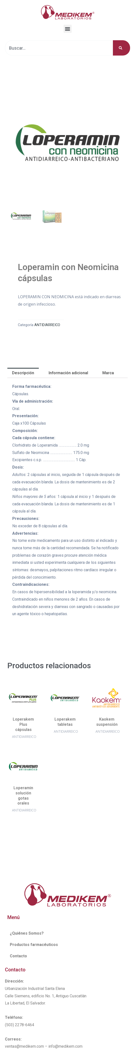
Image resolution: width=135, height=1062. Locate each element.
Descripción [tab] (23, 373)
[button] (68, 29)
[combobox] (59, 48)
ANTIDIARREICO (47, 325)
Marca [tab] (108, 373)
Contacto (18, 956)
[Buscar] (121, 48)
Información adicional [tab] (68, 373)
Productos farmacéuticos (34, 944)
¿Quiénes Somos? (27, 933)
